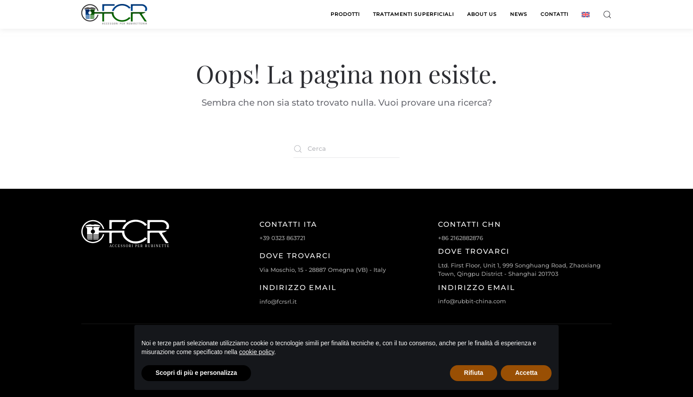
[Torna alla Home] (114, 14)
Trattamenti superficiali (413, 14)
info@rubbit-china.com (472, 301)
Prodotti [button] (345, 14)
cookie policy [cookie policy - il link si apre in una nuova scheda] (256, 351)
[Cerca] (346, 149)
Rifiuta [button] (474, 372)
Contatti (554, 14)
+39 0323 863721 (282, 237)
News (518, 14)
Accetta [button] (526, 372)
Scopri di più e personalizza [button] (196, 372)
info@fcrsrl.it (278, 301)
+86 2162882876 (460, 237)
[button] (607, 14)
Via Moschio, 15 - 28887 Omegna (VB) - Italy (322, 269)
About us (482, 14)
